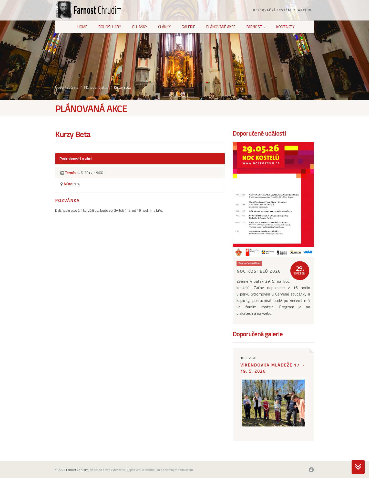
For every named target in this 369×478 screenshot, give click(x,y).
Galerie (188, 27)
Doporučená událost (249, 263)
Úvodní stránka (66, 87)
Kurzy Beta (122, 87)
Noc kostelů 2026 (259, 271)
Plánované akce (220, 27)
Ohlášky (139, 27)
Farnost (256, 27)
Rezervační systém (272, 10)
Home (82, 27)
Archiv (304, 10)
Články (164, 27)
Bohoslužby (109, 27)
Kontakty (285, 27)
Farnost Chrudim (77, 469)
